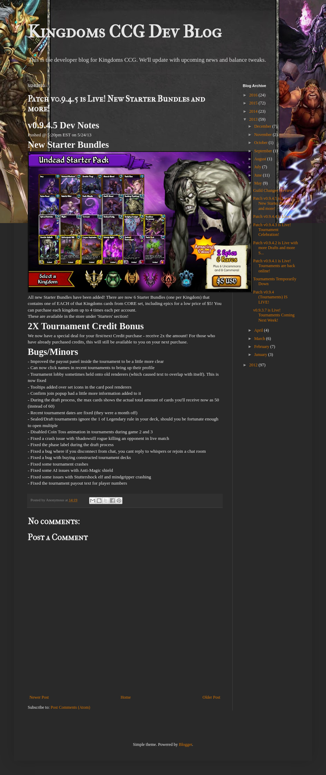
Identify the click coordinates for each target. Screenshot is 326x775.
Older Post (211, 697)
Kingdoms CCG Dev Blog (125, 32)
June (258, 175)
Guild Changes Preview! (273, 190)
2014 (254, 111)
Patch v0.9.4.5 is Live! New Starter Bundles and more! (273, 203)
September (263, 150)
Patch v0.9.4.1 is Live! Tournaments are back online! (274, 265)
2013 (254, 119)
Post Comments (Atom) (70, 707)
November (263, 134)
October (261, 142)
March (260, 338)
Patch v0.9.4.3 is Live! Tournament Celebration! (272, 229)
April (259, 330)
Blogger (185, 744)
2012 (254, 365)
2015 (254, 103)
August (260, 158)
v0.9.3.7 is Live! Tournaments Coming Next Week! (273, 315)
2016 (254, 95)
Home (126, 697)
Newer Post (39, 697)
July (258, 166)
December (263, 126)
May (258, 183)
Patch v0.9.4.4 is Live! (272, 216)
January (261, 354)
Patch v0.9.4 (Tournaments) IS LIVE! (270, 297)
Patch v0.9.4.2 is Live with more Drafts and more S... (275, 247)
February (262, 346)
